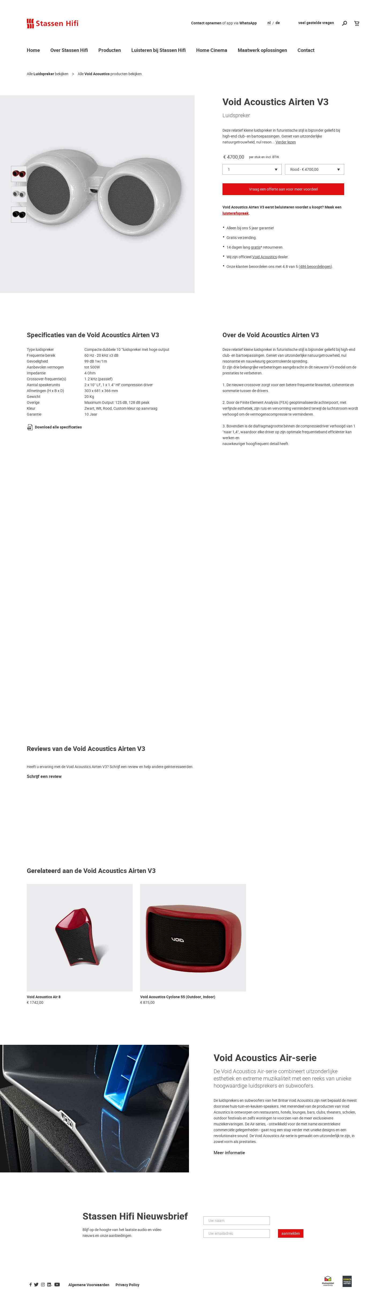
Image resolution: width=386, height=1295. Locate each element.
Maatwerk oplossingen (262, 50)
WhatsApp (248, 23)
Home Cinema (211, 50)
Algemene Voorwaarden (88, 1285)
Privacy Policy (127, 1285)
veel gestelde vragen (316, 23)
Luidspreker (44, 74)
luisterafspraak (235, 213)
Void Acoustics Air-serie (265, 1058)
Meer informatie (229, 1153)
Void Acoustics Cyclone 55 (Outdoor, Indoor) (177, 997)
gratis (256, 247)
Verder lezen (286, 142)
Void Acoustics (97, 74)
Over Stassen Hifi (69, 50)
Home (33, 50)
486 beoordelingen (315, 266)
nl (269, 23)
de (278, 23)
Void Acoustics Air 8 (44, 997)
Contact (306, 50)
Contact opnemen (206, 23)
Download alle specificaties (58, 427)
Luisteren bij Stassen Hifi (158, 50)
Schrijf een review (44, 777)
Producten (109, 50)
